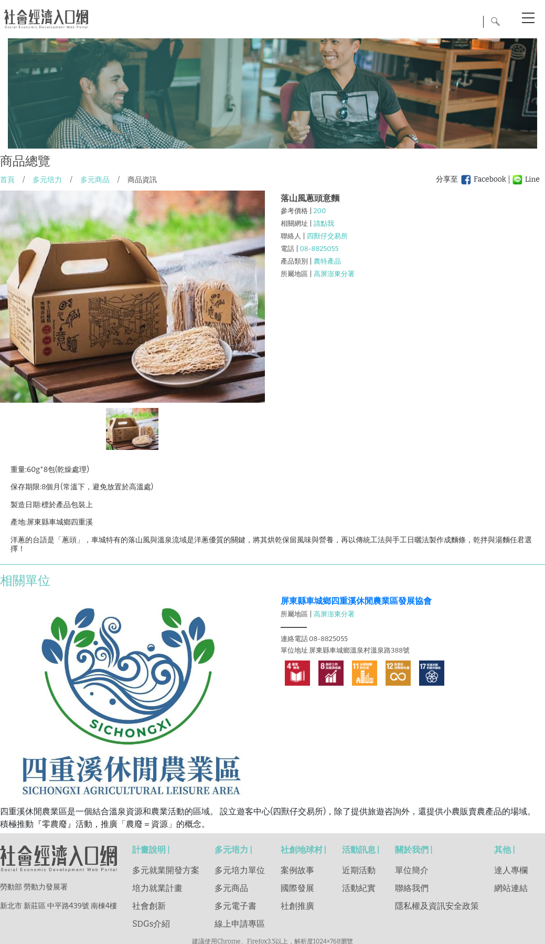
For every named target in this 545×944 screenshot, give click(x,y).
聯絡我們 (412, 888)
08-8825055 (319, 248)
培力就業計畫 (157, 888)
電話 (287, 248)
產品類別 (294, 261)
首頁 (7, 179)
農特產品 (327, 261)
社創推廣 (297, 906)
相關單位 (25, 580)
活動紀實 (359, 888)
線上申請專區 (240, 924)
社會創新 (149, 906)
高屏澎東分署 (334, 273)
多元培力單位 (240, 870)
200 (320, 210)
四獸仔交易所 (327, 236)
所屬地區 (294, 273)
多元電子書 (236, 906)
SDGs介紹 (151, 924)
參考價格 (294, 210)
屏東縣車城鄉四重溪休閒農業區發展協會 (356, 600)
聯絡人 (291, 236)
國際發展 (297, 888)
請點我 (324, 223)
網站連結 (511, 888)
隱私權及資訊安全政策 (437, 906)
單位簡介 (412, 870)
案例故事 (297, 870)
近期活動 (359, 870)
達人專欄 (511, 870)
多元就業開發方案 (165, 870)
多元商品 (95, 179)
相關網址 (294, 223)
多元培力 (47, 179)
